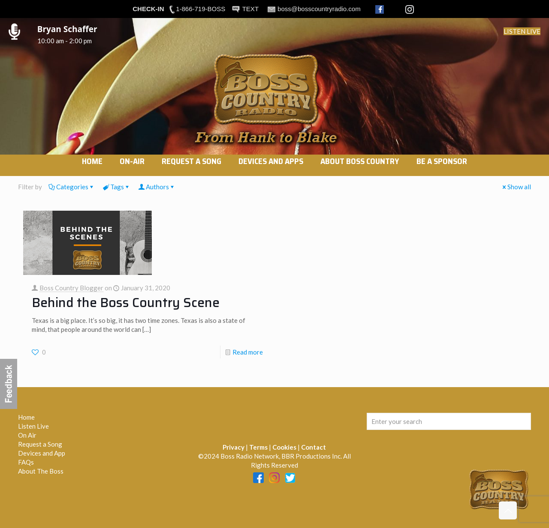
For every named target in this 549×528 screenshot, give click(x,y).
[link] (132, 171)
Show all (516, 187)
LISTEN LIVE (522, 31)
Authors (156, 187)
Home (26, 417)
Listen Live (33, 426)
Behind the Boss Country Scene (126, 302)
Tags (116, 187)
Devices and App (41, 453)
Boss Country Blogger (71, 288)
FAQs (26, 462)
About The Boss (40, 471)
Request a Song (40, 444)
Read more (247, 352)
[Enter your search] (449, 421)
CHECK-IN (148, 8)
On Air (27, 435)
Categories (71, 187)
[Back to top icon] (508, 510)
